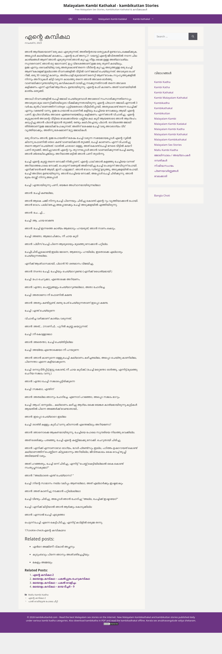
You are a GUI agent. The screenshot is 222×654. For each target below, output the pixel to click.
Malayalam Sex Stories (168, 144)
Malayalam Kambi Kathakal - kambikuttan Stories (111, 5)
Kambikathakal (163, 108)
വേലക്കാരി (160, 176)
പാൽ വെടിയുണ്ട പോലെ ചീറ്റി (43, 601)
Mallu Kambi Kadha (38, 594)
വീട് (70, 18)
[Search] (193, 36)
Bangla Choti (162, 195)
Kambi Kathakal (145, 19)
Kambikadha (162, 103)
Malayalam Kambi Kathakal (170, 134)
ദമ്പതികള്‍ (160, 160)
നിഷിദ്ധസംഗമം (164, 165)
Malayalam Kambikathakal (170, 139)
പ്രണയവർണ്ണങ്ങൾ (166, 171)
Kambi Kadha (162, 82)
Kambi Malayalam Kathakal (170, 97)
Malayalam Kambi (165, 118)
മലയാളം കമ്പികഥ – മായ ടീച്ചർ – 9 (53, 586)
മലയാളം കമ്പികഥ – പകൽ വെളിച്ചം (54, 582)
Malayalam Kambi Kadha (169, 129)
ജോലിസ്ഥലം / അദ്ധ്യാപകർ (172, 155)
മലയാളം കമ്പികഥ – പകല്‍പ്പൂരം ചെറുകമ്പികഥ (61, 578)
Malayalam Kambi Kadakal (112, 18)
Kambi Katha (162, 87)
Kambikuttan (85, 18)
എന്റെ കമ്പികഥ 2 (43, 575)
